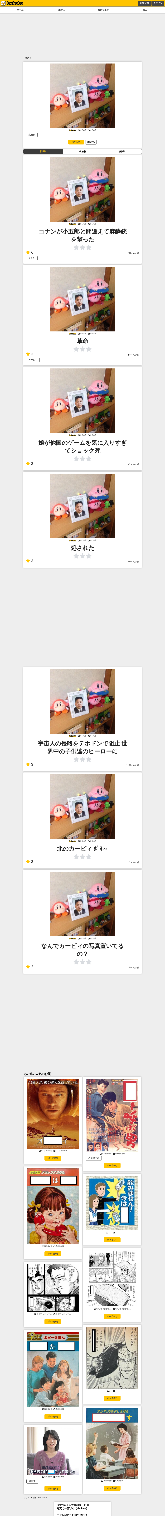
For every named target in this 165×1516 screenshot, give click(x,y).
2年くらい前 (133, 253)
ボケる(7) (76, 142)
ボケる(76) (53, 1253)
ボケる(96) (53, 1158)
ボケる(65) (112, 1316)
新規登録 (144, 3)
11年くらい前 (132, 765)
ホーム (20, 10)
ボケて (27, 1497)
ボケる (61, 10)
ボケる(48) (112, 1488)
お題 (34, 1497)
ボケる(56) (53, 1416)
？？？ (32, 258)
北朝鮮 (32, 134)
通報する (91, 142)
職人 (145, 10)
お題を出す (103, 10)
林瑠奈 (32, 1481)
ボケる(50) (53, 1488)
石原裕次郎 (93, 1158)
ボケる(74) (112, 1240)
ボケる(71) (53, 1321)
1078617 (43, 1497)
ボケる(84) (112, 1165)
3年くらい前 (133, 464)
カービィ (33, 359)
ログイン (157, 3)
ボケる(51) (112, 1398)
